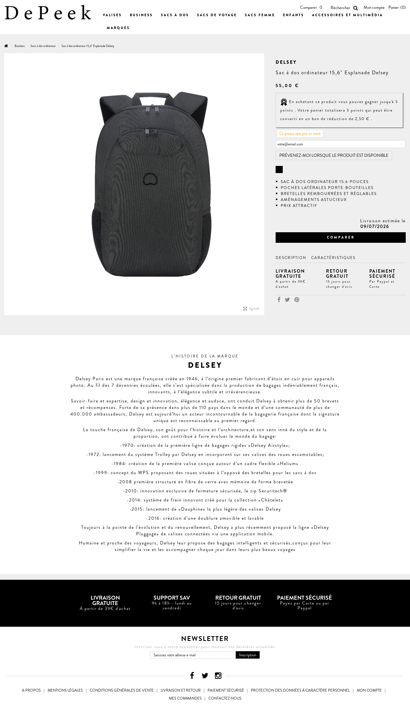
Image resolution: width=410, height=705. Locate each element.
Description (291, 257)
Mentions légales (65, 690)
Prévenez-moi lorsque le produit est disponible (333, 155)
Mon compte (374, 7)
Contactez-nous (224, 698)
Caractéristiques (333, 257)
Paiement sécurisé (226, 690)
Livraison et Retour (181, 690)
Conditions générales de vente (122, 690)
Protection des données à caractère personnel (300, 690)
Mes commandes (185, 698)
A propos (31, 690)
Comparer (341, 237)
